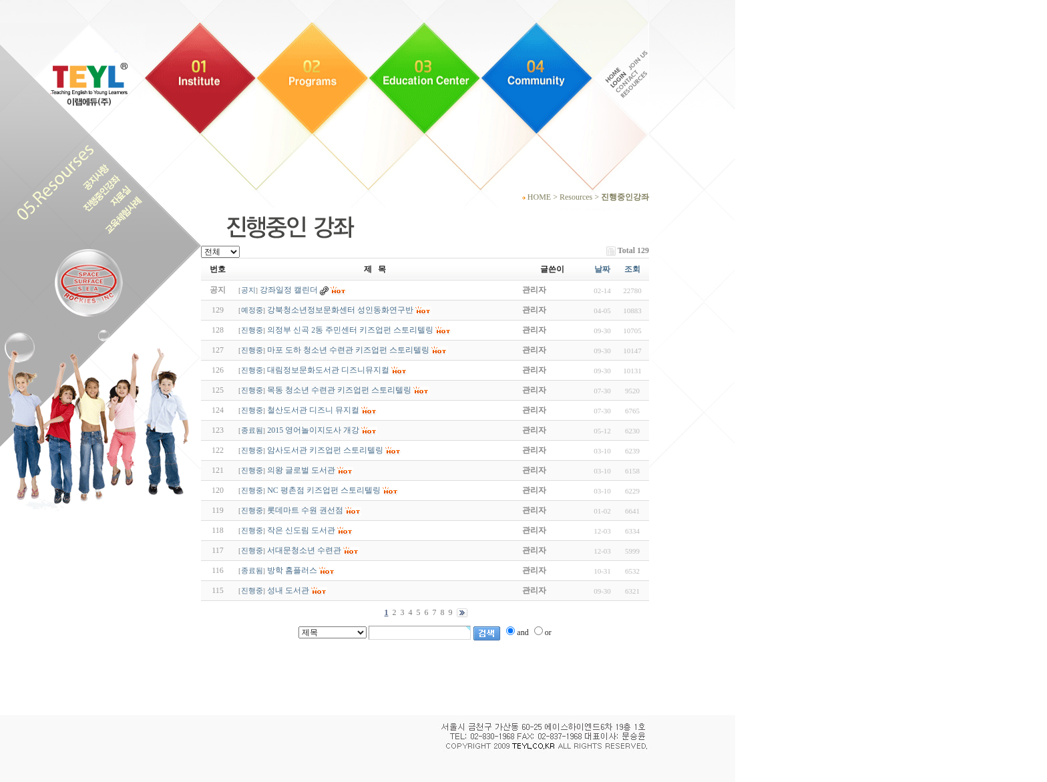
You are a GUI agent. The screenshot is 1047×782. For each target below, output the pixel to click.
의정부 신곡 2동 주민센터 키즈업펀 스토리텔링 (350, 330)
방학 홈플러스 (292, 570)
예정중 (252, 310)
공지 (248, 290)
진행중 (252, 330)
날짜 (602, 269)
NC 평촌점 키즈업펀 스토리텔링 (324, 490)
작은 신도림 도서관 (301, 530)
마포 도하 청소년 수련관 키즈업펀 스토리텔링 (348, 350)
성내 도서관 (288, 590)
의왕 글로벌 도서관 (301, 470)
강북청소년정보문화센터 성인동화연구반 (340, 310)
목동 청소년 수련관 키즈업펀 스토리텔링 (339, 390)
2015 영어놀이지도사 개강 (313, 430)
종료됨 (252, 430)
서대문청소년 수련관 (304, 550)
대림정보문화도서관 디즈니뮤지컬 (328, 370)
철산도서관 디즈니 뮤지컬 (313, 410)
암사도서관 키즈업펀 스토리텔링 (325, 450)
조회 (632, 269)
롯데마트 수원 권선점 (305, 510)
